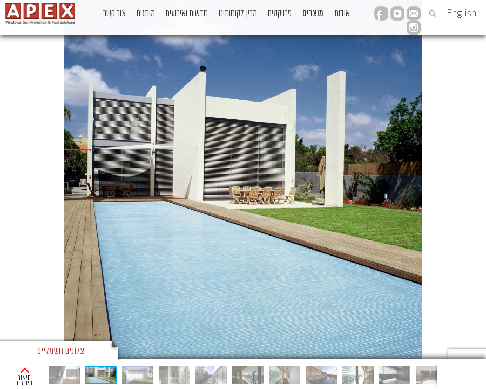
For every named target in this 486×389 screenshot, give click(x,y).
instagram (414, 28)
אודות (342, 13)
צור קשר (114, 13)
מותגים (146, 13)
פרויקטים (280, 13)
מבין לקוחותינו (238, 13)
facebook (381, 13)
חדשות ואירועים (187, 13)
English (461, 13)
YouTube (397, 13)
